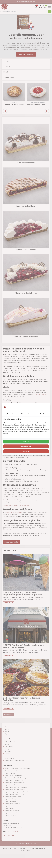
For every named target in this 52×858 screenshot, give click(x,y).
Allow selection (26, 446)
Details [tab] (42, 414)
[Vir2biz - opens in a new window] (46, 407)
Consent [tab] (10, 414)
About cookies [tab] (26, 414)
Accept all (26, 441)
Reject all (26, 451)
